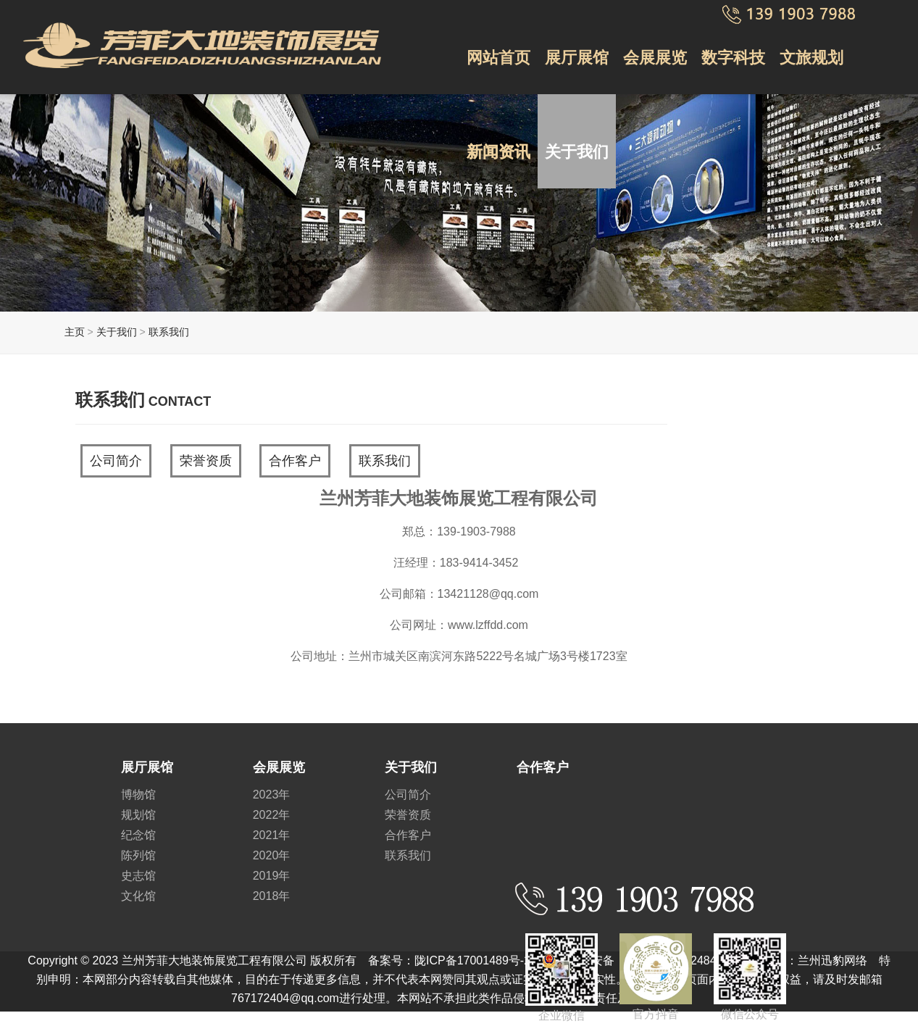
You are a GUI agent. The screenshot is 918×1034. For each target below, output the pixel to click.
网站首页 (498, 58)
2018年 (272, 896)
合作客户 (295, 461)
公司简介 (116, 461)
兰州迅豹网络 (832, 960)
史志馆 (138, 876)
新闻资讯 (498, 152)
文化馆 (138, 896)
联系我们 (169, 332)
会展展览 (655, 58)
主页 (74, 332)
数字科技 (733, 58)
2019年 (272, 876)
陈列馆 (138, 855)
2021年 (272, 835)
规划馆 (138, 815)
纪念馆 (138, 835)
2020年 (272, 855)
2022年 (272, 815)
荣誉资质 (206, 461)
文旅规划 (811, 58)
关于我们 (577, 152)
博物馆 (138, 794)
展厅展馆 (577, 58)
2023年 (272, 794)
